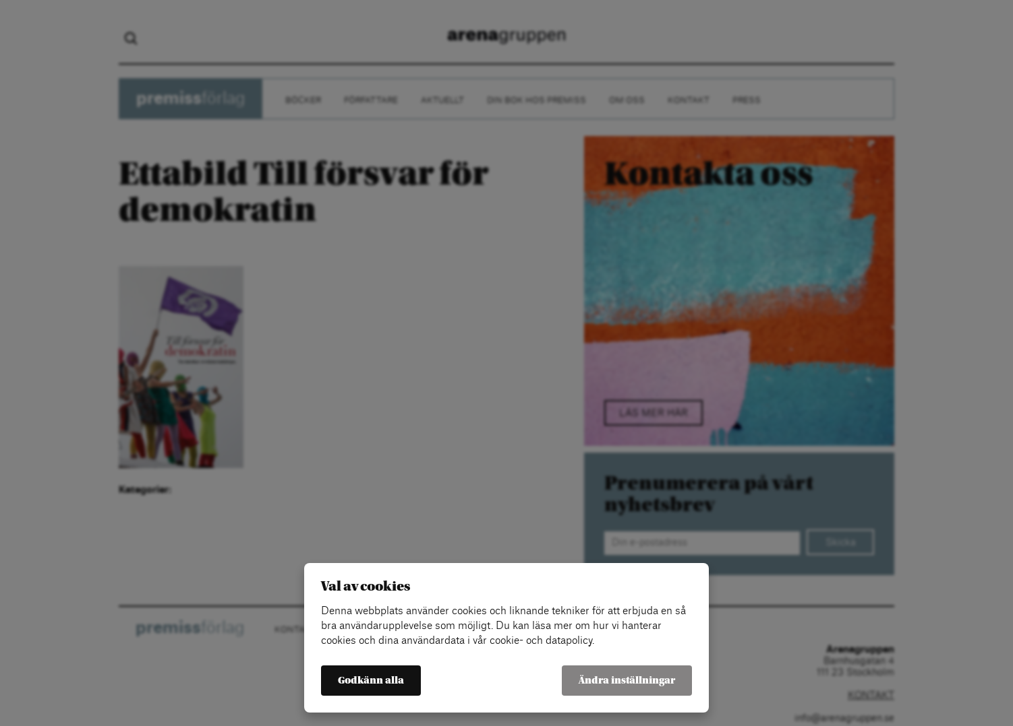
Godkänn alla (371, 680)
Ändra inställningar (627, 680)
